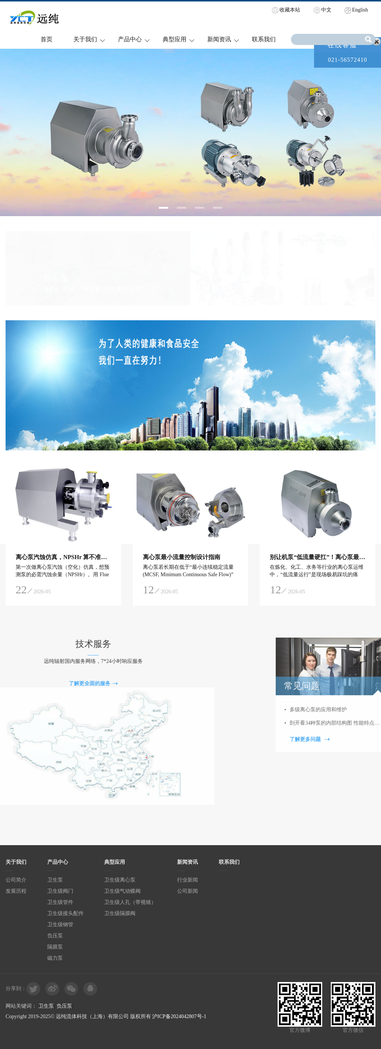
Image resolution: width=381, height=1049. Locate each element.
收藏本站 (289, 10)
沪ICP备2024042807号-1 (179, 1016)
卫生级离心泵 (119, 880)
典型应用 (174, 39)
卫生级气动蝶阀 (122, 891)
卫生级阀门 (60, 891)
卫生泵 (55, 880)
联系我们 (264, 39)
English (360, 10)
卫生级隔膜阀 (119, 913)
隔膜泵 (55, 947)
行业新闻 (187, 880)
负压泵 (55, 936)
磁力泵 (55, 958)
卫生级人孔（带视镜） (130, 902)
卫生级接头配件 (65, 913)
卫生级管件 (60, 902)
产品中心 (130, 39)
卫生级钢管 (60, 924)
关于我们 (85, 39)
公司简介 (16, 880)
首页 (46, 39)
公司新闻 (187, 891)
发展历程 (16, 891)
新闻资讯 (219, 39)
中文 (326, 10)
